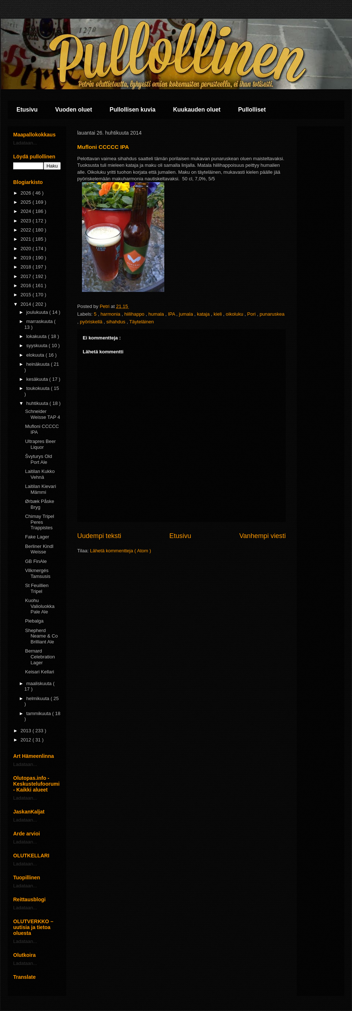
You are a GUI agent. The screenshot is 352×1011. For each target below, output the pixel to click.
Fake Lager (37, 537)
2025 (26, 202)
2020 (26, 248)
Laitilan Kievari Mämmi (40, 489)
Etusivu (27, 109)
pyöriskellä (92, 321)
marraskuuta (40, 321)
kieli (218, 314)
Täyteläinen (141, 321)
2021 (26, 239)
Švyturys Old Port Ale (38, 459)
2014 (26, 304)
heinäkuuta (38, 364)
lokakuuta (37, 336)
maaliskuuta (39, 683)
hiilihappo (135, 314)
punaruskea (272, 314)
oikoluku (235, 314)
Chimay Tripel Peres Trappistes (39, 522)
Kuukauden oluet (197, 109)
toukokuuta (38, 388)
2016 (26, 285)
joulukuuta (37, 312)
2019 (26, 257)
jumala (186, 314)
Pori (252, 314)
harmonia (111, 314)
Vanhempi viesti (262, 536)
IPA (172, 314)
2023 (26, 220)
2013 (26, 730)
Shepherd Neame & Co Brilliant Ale (41, 636)
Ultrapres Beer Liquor (40, 444)
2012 (26, 740)
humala (156, 314)
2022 (26, 230)
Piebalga (34, 621)
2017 (26, 276)
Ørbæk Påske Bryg (39, 504)
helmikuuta (38, 698)
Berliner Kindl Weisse (39, 549)
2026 (26, 193)
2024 (26, 211)
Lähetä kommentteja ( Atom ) (120, 550)
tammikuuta (39, 713)
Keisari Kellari (39, 671)
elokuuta (36, 355)
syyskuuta (37, 345)
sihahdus (116, 321)
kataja (204, 314)
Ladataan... (25, 143)
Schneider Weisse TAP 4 (42, 414)
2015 (26, 294)
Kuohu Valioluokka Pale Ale (40, 606)
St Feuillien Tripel (36, 588)
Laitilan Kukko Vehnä (40, 474)
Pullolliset (252, 109)
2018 (26, 267)
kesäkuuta (37, 379)
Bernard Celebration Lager (40, 656)
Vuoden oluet (73, 109)
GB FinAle (35, 561)
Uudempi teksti (99, 536)
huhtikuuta (38, 403)
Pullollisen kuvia (133, 109)
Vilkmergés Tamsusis (37, 573)
